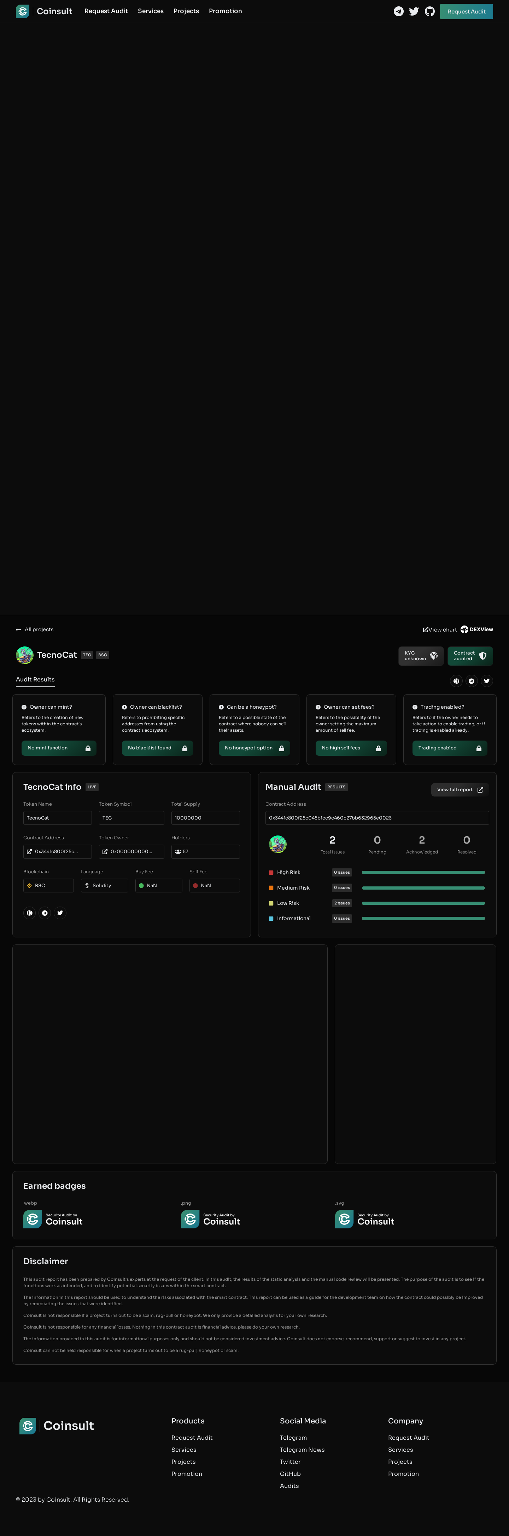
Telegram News (302, 1450)
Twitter (290, 1462)
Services (151, 11)
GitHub (290, 1474)
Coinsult (54, 11)
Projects (186, 11)
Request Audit (106, 11)
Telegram (293, 1437)
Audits (289, 1486)
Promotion (225, 11)
